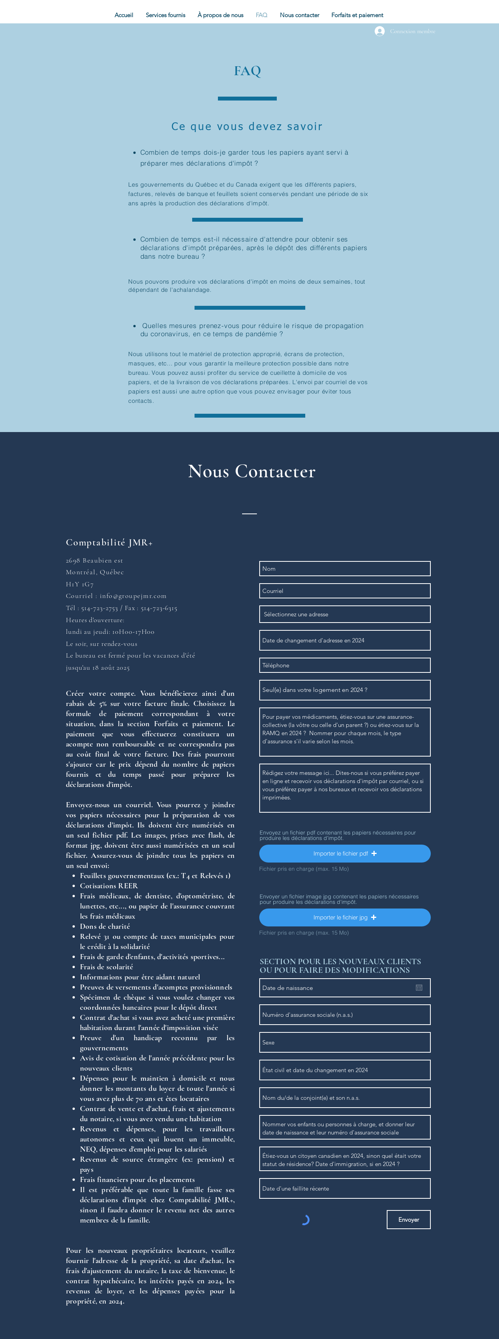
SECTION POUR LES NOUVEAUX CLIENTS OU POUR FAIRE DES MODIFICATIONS (340, 965)
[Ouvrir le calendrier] (419, 987)
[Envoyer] (409, 1219)
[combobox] (345, 614)
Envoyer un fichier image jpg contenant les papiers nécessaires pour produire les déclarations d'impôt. (339, 899)
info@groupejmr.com (133, 595)
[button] (166, 15)
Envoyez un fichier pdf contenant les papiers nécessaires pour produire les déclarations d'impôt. (338, 835)
